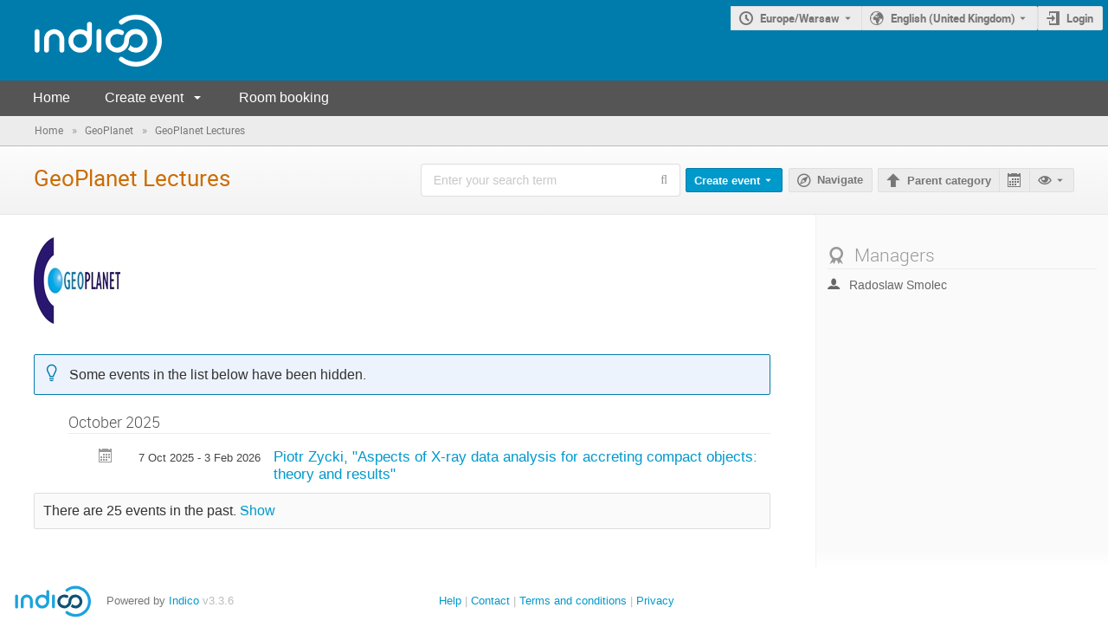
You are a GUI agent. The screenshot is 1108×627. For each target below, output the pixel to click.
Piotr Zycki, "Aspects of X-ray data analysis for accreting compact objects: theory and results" (515, 465)
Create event (144, 97)
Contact (490, 600)
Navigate (840, 180)
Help (450, 600)
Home (51, 97)
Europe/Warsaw (800, 18)
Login (1079, 18)
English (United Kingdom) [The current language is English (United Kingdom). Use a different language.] (953, 18)
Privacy (655, 600)
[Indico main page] (81, 40)
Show (257, 511)
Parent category (949, 181)
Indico (184, 600)
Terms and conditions (573, 600)
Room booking (284, 97)
